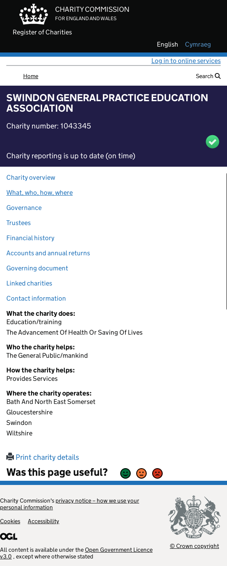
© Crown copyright (194, 545)
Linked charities (29, 283)
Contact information (36, 298)
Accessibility (43, 521)
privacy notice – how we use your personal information (69, 504)
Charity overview (30, 177)
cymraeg (198, 44)
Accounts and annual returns (48, 253)
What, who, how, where (39, 193)
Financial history (30, 238)
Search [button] (208, 76)
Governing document (37, 268)
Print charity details (42, 457)
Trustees (18, 223)
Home (30, 76)
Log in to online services (186, 61)
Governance (24, 208)
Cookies (10, 521)
